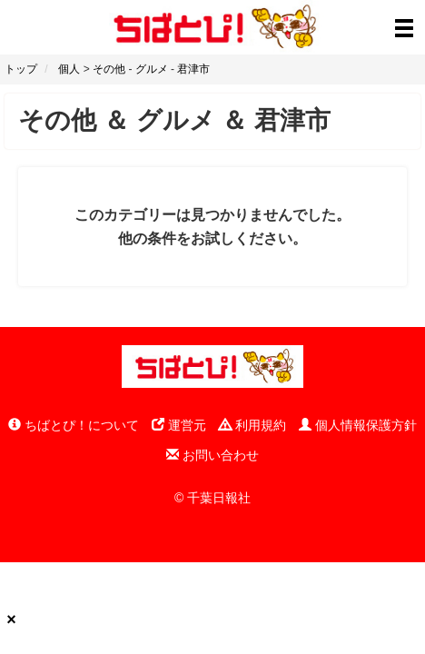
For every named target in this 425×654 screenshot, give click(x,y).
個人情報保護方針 (358, 425)
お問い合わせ (212, 455)
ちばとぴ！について (73, 425)
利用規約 (252, 425)
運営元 (179, 425)
